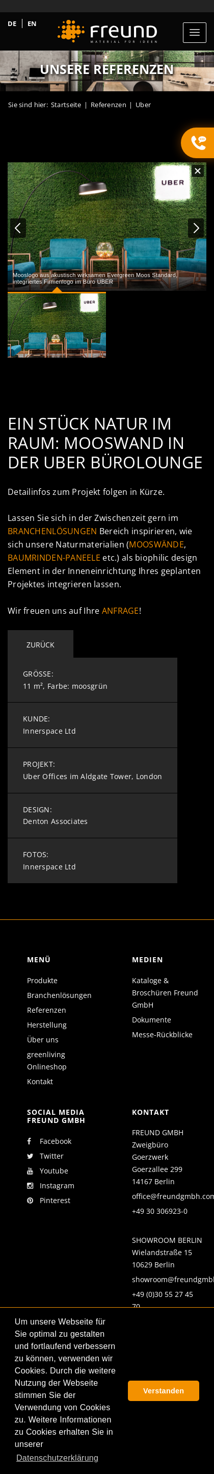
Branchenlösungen (52, 531)
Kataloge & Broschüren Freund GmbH (165, 993)
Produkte (42, 980)
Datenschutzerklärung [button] (57, 1458)
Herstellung (47, 1025)
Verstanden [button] (163, 1391)
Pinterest (48, 1200)
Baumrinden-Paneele (54, 557)
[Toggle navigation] (194, 32)
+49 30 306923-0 (160, 1211)
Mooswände (156, 544)
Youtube (47, 1171)
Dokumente (151, 1020)
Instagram (50, 1186)
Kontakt (40, 1081)
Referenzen (46, 1010)
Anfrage (120, 610)
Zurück (40, 644)
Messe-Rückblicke (162, 1034)
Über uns (43, 1039)
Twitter (45, 1156)
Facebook (49, 1141)
